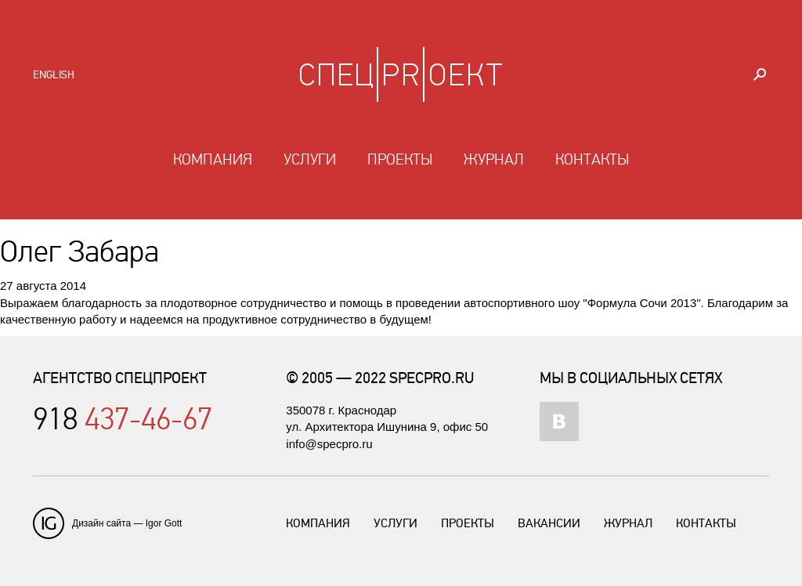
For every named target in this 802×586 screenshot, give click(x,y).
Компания (212, 159)
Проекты (399, 159)
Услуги (310, 159)
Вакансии (549, 523)
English (53, 74)
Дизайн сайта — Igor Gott (127, 523)
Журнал (494, 159)
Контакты (592, 159)
